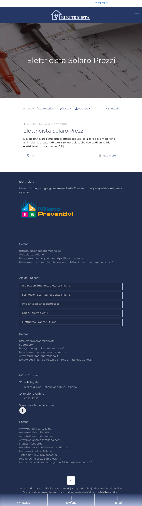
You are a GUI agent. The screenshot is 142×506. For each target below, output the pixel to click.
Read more (109, 155)
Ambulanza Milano (31, 254)
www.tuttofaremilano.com (36, 436)
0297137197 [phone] (101, 3)
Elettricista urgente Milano (39, 321)
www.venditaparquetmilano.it (38, 355)
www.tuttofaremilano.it (34, 432)
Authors (83, 108)
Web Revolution (36, 124)
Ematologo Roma (55, 359)
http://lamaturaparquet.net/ (37, 258)
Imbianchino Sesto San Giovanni (40, 458)
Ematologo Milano (31, 359)
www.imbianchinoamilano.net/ (39, 439)
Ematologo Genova (79, 359)
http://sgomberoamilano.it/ (36, 340)
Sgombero (26, 344)
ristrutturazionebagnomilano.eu (40, 250)
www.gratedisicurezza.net (35, 428)
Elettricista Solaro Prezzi (54, 131)
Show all (112, 108)
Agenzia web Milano (84, 492)
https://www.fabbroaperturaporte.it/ (69, 462)
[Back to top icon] (71, 480)
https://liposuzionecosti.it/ (71, 258)
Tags (65, 108)
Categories (46, 108)
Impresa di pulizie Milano (35, 451)
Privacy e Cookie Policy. (107, 488)
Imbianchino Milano (32, 462)
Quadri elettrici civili (35, 312)
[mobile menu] (136, 15)
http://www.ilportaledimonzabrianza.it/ (44, 352)
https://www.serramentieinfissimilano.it (44, 262)
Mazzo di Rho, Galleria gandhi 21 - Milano (50, 386)
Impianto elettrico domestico (41, 303)
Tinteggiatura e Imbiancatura (38, 454)
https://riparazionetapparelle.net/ (91, 262)
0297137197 (31, 398)
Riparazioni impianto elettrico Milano (46, 285)
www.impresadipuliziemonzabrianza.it (44, 447)
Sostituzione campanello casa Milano (46, 294)
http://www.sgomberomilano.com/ (41, 348)
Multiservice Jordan (31, 443)
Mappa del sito (81, 488)
